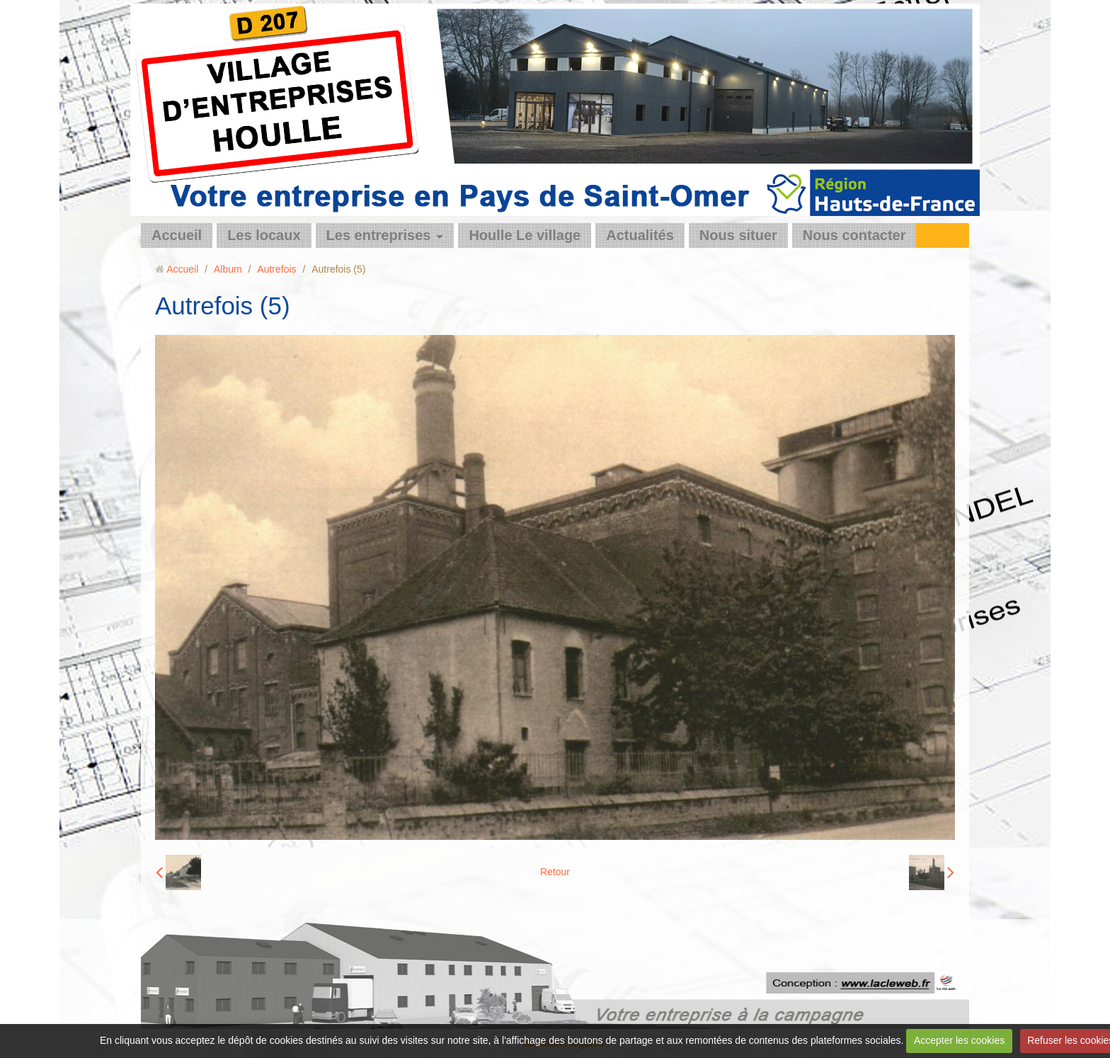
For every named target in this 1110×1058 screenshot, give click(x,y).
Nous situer (738, 235)
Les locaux (263, 235)
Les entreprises (378, 235)
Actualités (640, 235)
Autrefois (276, 269)
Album (228, 269)
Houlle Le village (524, 235)
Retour (555, 871)
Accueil (176, 235)
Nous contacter (854, 235)
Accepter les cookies (959, 1040)
